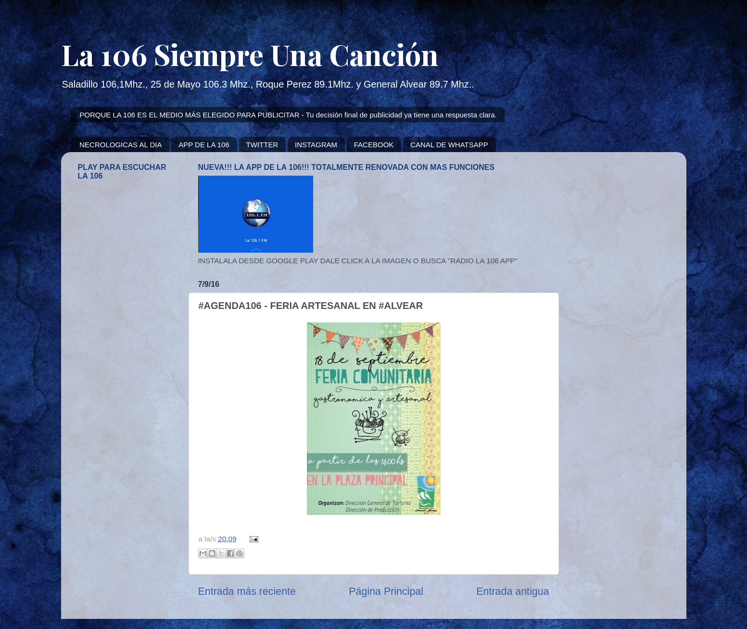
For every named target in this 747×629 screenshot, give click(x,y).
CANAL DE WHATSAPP (449, 145)
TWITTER (262, 145)
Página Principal (386, 591)
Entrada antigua (512, 591)
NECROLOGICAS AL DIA (120, 145)
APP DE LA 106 (203, 145)
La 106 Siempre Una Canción (250, 54)
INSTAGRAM (316, 145)
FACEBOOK (374, 145)
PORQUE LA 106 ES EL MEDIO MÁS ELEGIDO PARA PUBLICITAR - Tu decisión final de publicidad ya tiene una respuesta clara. (288, 115)
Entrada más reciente (247, 591)
